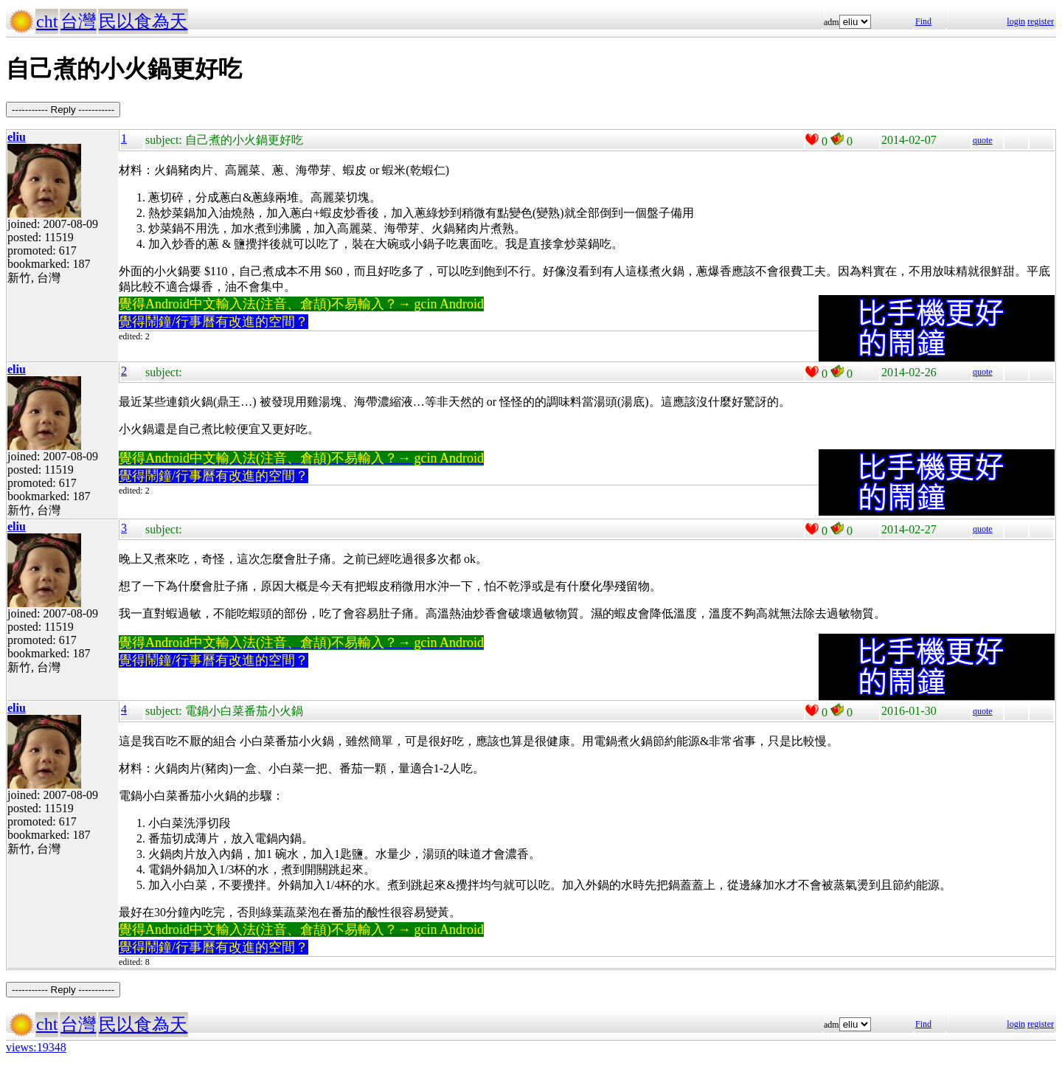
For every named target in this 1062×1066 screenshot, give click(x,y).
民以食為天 (143, 21)
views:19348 (36, 1047)
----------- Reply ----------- (63, 109)
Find (923, 21)
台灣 (78, 21)
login (1016, 21)
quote (983, 140)
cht (47, 21)
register (1040, 21)
